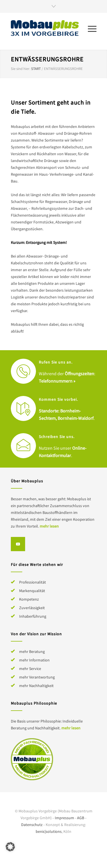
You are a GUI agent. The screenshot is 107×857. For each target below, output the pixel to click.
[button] (10, 847)
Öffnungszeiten (79, 373)
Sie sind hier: (20, 68)
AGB (80, 817)
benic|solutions (49, 831)
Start (36, 68)
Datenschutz (32, 824)
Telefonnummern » (57, 381)
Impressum (64, 817)
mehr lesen (49, 526)
